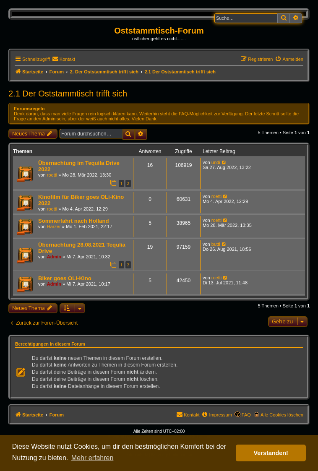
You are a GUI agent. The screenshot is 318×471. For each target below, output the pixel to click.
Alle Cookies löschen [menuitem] (282, 414)
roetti (52, 174)
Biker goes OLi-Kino (64, 278)
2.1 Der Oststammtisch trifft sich (67, 93)
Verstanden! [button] (271, 453)
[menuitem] (63, 59)
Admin (54, 256)
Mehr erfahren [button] (92, 457)
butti (215, 244)
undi (215, 162)
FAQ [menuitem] (246, 414)
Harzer (54, 226)
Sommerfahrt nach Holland (73, 221)
